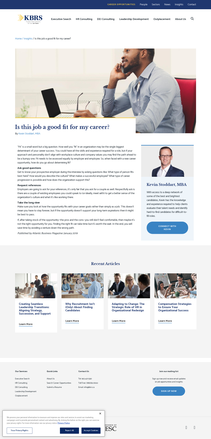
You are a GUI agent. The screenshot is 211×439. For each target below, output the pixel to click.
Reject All (69, 430)
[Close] (100, 413)
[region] (53, 423)
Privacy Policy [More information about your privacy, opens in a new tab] (64, 423)
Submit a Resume (54, 387)
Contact (192, 5)
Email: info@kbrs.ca (86, 387)
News (167, 5)
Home (18, 38)
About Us (180, 19)
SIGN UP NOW (169, 391)
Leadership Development (134, 19)
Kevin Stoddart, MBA (29, 133)
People (143, 5)
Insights (179, 5)
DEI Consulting (105, 19)
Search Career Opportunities (59, 383)
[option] (36, 303)
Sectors (156, 5)
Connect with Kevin (167, 227)
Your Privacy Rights (19, 430)
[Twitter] (194, 428)
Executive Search (61, 19)
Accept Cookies (91, 430)
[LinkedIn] (186, 428)
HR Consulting (84, 19)
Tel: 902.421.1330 (85, 379)
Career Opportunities (121, 4)
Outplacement (161, 19)
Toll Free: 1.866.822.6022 (88, 383)
